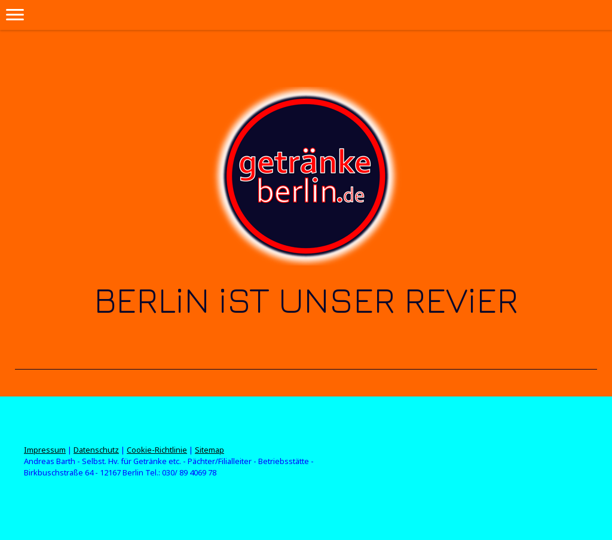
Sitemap (209, 449)
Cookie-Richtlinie (157, 449)
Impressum (45, 449)
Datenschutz (96, 449)
